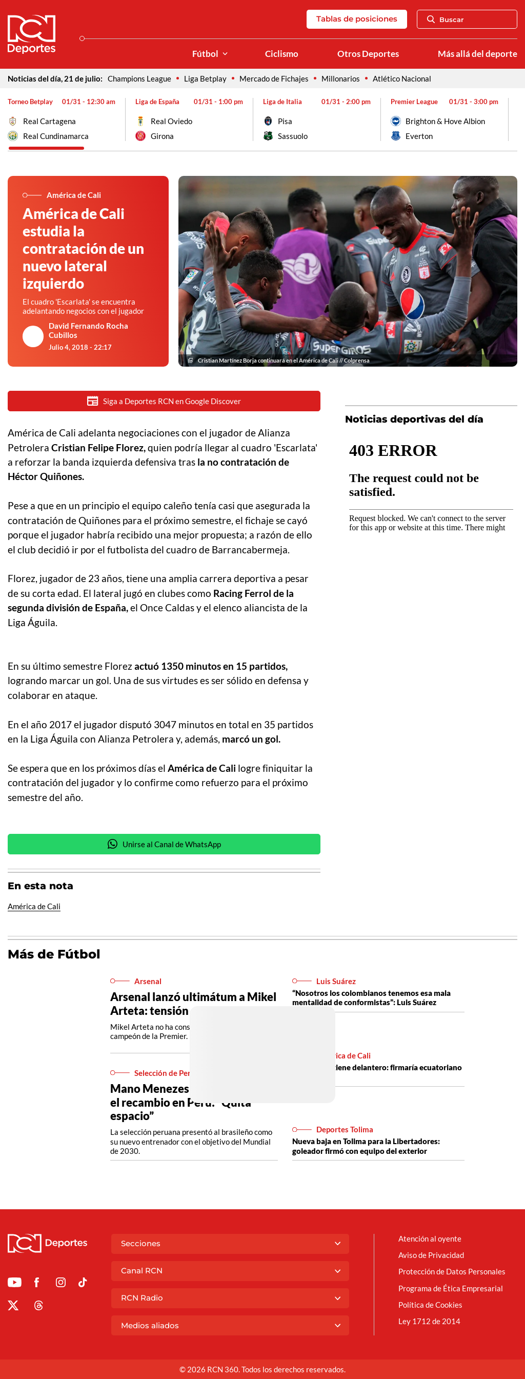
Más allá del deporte (477, 54)
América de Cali (34, 907)
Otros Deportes (368, 54)
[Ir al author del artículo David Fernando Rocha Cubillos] (33, 336)
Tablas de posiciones (356, 19)
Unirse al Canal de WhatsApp (164, 845)
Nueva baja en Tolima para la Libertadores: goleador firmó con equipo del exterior (366, 1146)
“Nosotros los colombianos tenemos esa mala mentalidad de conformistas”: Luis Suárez (371, 998)
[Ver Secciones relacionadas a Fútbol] (225, 54)
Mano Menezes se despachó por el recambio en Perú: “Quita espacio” (192, 1103)
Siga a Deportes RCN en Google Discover (164, 401)
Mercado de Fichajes (274, 78)
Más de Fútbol (54, 955)
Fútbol (205, 54)
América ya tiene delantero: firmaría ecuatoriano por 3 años (377, 1073)
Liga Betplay (205, 78)
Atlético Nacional (402, 78)
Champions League (139, 78)
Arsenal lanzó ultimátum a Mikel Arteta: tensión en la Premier (193, 1004)
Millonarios (340, 78)
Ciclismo (281, 54)
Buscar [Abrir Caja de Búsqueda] (445, 19)
